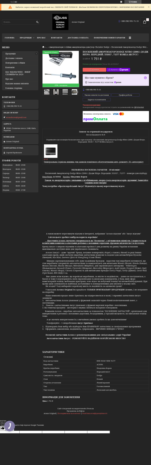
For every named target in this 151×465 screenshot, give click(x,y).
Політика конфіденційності (94, 411)
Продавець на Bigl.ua (75, 408)
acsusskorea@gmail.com (16, 117)
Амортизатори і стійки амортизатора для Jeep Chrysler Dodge (79, 47)
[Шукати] (37, 22)
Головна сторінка (13, 88)
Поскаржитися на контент (69, 411)
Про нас (41, 37)
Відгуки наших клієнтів (17, 83)
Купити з (119, 69)
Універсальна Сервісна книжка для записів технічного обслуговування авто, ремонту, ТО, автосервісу (93, 159)
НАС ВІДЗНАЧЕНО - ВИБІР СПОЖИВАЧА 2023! (17, 73)
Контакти (56, 37)
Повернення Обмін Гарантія (109, 37)
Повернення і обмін (15, 63)
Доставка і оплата (78, 37)
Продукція (26, 37)
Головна (9, 37)
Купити (95, 69)
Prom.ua (90, 406)
